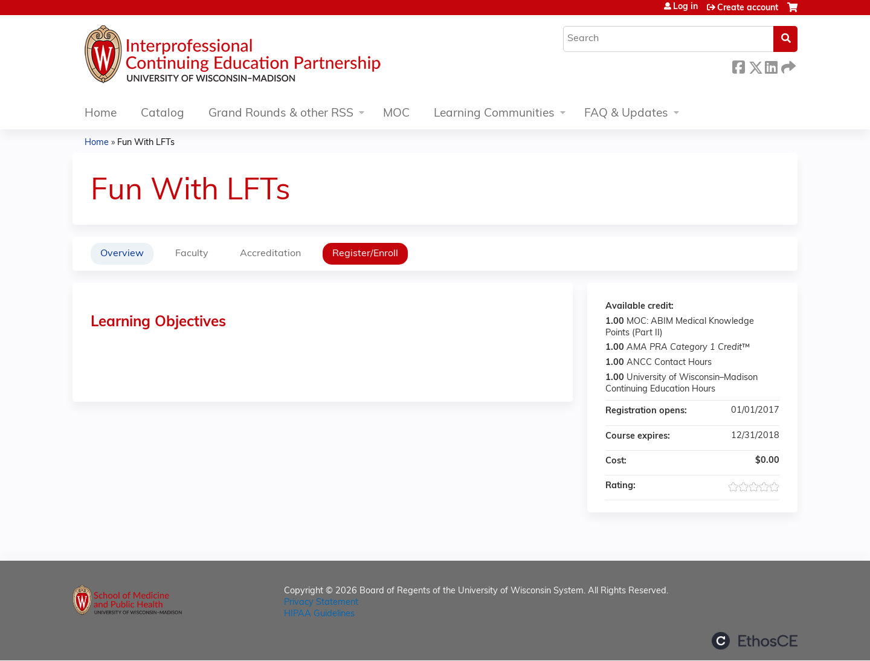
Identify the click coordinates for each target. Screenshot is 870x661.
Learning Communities (494, 114)
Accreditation (270, 254)
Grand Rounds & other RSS (280, 114)
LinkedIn (771, 65)
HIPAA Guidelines (319, 614)
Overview (122, 254)
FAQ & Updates (626, 114)
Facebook (738, 65)
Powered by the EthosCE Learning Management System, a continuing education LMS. (755, 641)
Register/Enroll (365, 254)
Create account (747, 8)
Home (101, 114)
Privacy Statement (321, 602)
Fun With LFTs (146, 142)
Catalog (162, 114)
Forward (787, 65)
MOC (396, 114)
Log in (685, 7)
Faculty (191, 254)
